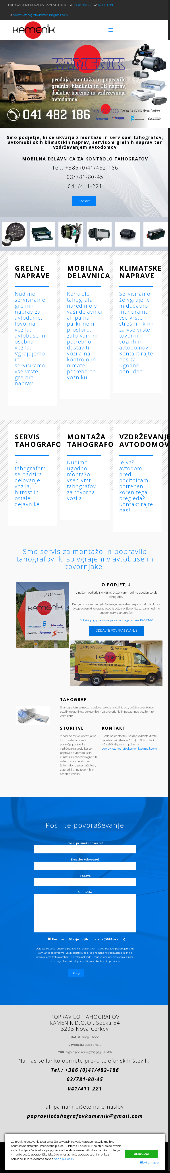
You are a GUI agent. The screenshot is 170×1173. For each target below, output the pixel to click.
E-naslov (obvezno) (85, 864)
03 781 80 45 (82, 5)
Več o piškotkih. (64, 1159)
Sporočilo (85, 911)
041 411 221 (105, 5)
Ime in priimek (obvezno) (85, 847)
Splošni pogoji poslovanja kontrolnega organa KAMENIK (116, 620)
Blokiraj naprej (149, 1162)
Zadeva (85, 880)
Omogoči (141, 1153)
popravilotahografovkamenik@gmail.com (40, 15)
